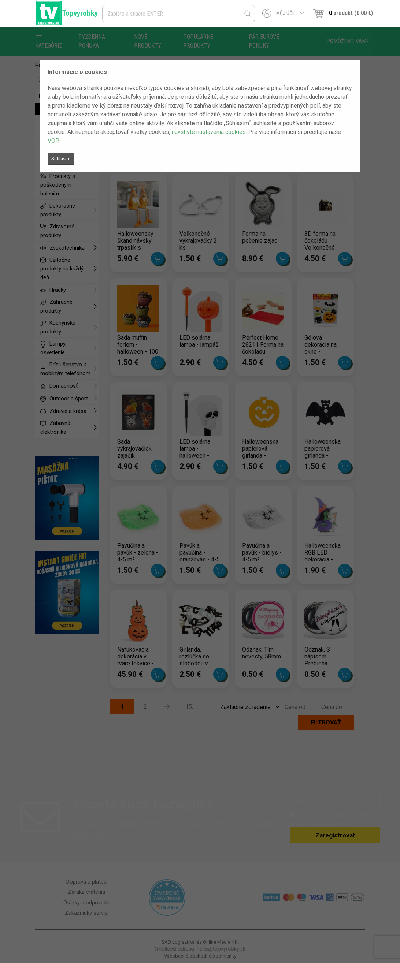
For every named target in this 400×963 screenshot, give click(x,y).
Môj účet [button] (283, 13)
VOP (53, 140)
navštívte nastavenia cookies (209, 131)
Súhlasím (61, 158)
